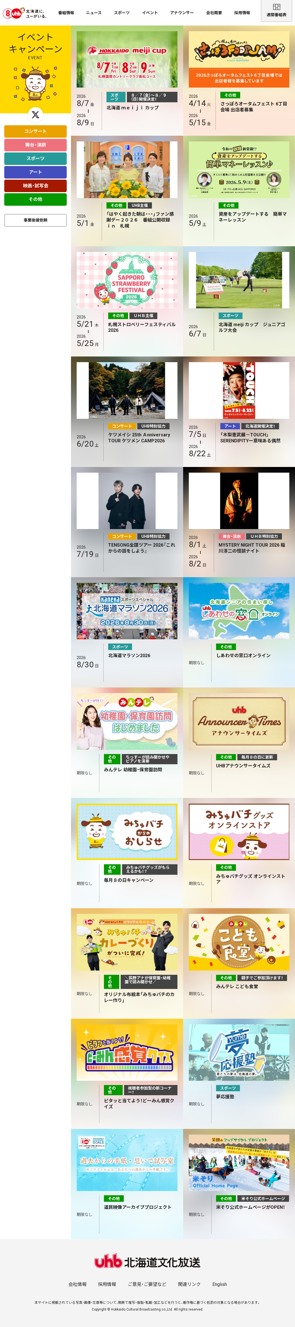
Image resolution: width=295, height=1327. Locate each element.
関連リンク (189, 1284)
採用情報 (242, 12)
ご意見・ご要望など (147, 1284)
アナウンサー (182, 12)
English (219, 1284)
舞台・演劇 (35, 142)
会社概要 (214, 12)
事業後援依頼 (35, 217)
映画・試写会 (35, 183)
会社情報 (77, 1284)
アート (35, 169)
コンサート (35, 128)
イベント (150, 12)
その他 (35, 196)
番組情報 (66, 12)
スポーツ (122, 12)
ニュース (94, 12)
